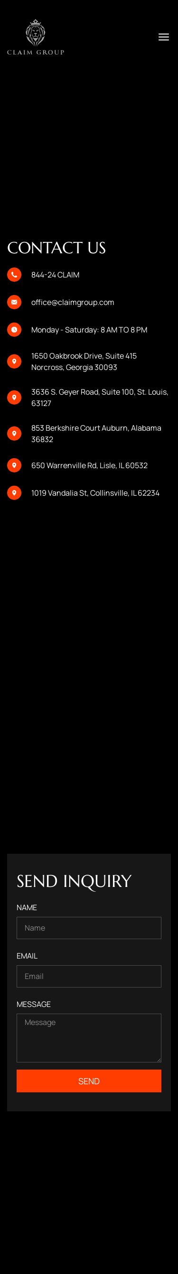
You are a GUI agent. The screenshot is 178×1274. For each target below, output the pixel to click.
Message (34, 1004)
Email (27, 956)
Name (27, 907)
